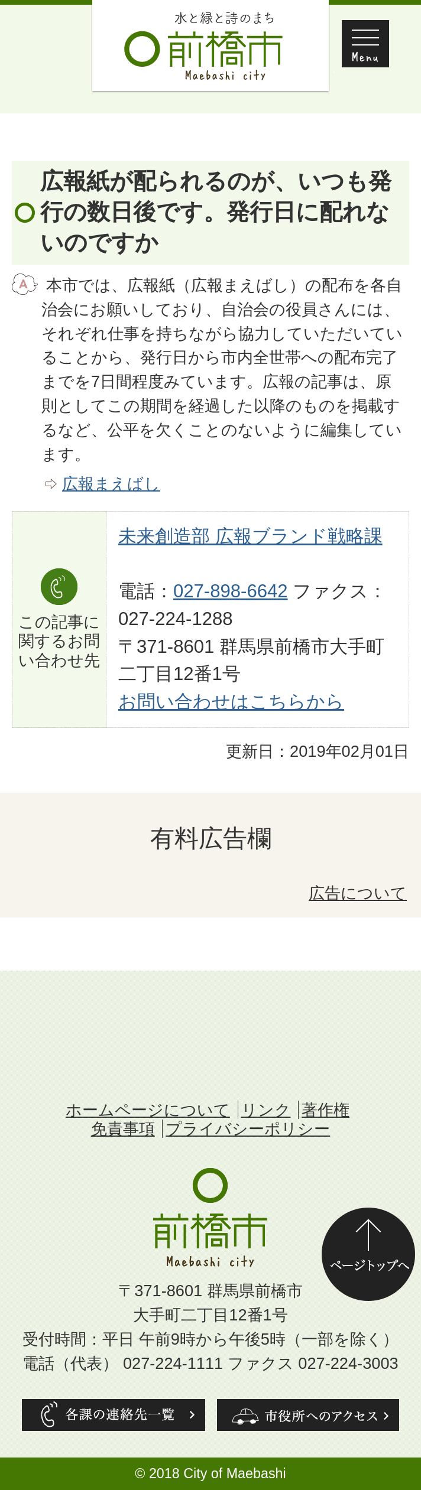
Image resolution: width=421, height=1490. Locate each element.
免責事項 (123, 1129)
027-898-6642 (230, 591)
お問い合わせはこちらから (231, 701)
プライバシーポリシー (248, 1129)
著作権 (325, 1110)
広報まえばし (111, 483)
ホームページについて (148, 1110)
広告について (358, 893)
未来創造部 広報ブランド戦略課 (250, 536)
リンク (266, 1110)
